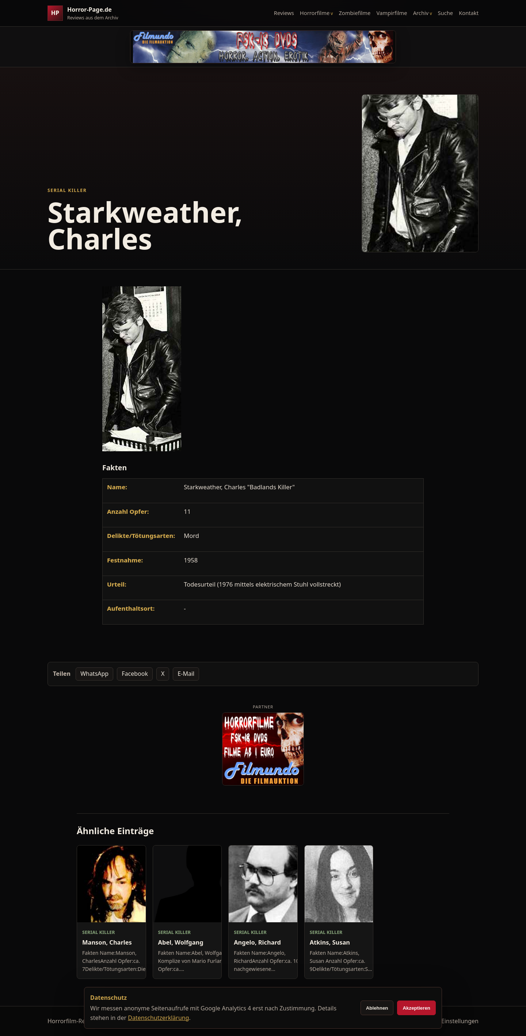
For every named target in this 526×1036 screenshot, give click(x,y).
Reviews (284, 12)
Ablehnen (377, 1008)
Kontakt (469, 12)
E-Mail (186, 674)
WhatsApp (94, 674)
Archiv (421, 12)
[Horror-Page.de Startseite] (85, 13)
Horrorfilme (314, 12)
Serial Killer (67, 190)
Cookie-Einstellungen (450, 1021)
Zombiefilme (354, 12)
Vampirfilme (391, 12)
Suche (445, 12)
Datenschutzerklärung (158, 1018)
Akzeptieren (416, 1008)
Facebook (135, 674)
